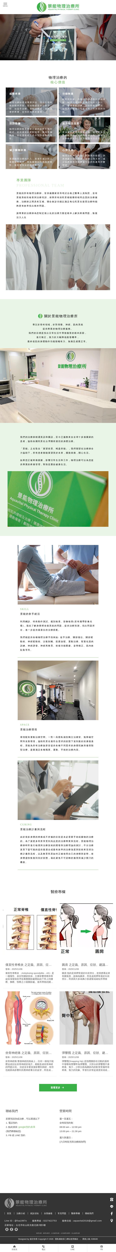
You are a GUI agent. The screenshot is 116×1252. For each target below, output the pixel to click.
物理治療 (39, 1233)
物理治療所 (46, 1233)
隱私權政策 (60, 1239)
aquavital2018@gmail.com (87, 1221)
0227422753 (50, 1221)
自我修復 (48, 1213)
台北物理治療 (55, 1233)
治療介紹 (20, 1213)
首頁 (9, 1213)
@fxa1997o (20, 1221)
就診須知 (34, 1213)
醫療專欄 (75, 1213)
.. (80, 1239)
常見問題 (62, 1213)
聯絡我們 (89, 1213)
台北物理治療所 (65, 1233)
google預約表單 (26, 1127)
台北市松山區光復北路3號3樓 (31, 1225)
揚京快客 (34, 1239)
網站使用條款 (72, 1239)
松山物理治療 (76, 1233)
